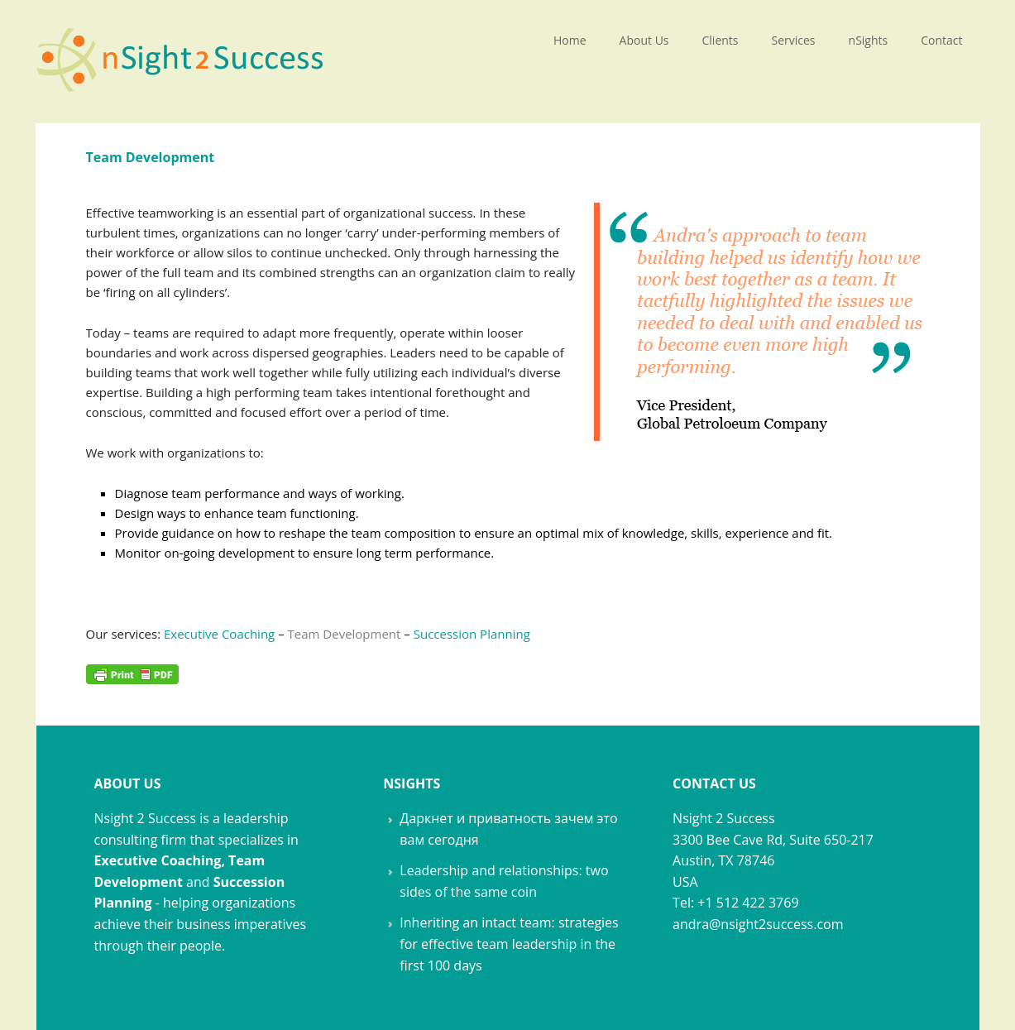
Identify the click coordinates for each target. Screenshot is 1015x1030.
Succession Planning (472, 633)
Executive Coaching (219, 633)
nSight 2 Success (181, 54)
